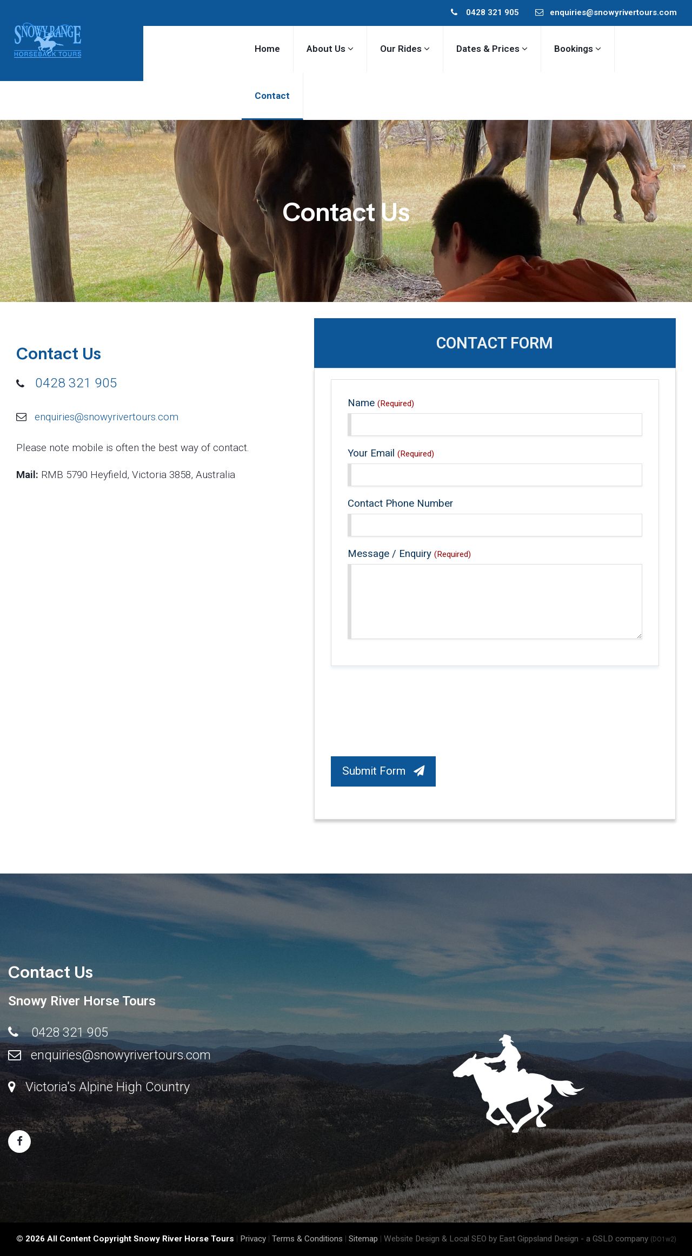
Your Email (391, 453)
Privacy (253, 1239)
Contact (272, 95)
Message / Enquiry (409, 554)
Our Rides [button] (405, 48)
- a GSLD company (628, 1239)
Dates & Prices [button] (492, 48)
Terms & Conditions (307, 1239)
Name (381, 403)
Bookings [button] (577, 48)
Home (267, 48)
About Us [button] (330, 48)
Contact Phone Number (400, 503)
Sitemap (363, 1239)
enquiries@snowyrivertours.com (606, 12)
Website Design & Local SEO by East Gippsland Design (481, 1239)
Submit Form (383, 770)
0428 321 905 (485, 12)
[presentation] (413, 714)
